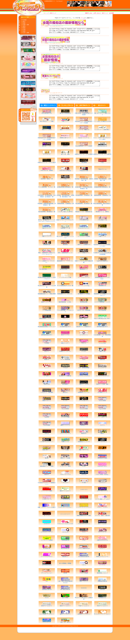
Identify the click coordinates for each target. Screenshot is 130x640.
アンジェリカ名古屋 (28, 40)
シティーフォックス (65, 439)
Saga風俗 (46, 422)
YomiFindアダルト (102, 472)
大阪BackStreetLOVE (102, 546)
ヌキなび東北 (102, 348)
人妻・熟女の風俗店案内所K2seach (65, 587)
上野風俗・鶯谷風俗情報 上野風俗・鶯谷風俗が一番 (65, 201)
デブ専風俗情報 (47, 316)
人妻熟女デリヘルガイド (84, 619)
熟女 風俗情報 (102, 316)
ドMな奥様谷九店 (84, 225)
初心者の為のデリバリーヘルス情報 (47, 292)
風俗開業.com (102, 291)
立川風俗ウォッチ (102, 398)
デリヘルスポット (102, 447)
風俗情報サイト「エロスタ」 (65, 299)
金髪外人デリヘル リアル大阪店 (47, 168)
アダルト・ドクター (102, 513)
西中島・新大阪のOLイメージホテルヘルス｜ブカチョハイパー (46, 226)
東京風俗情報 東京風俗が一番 (46, 217)
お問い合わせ (97, 13)
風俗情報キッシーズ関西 (46, 472)
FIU (47, 587)
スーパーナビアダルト (47, 562)
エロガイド (102, 554)
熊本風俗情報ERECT (102, 332)
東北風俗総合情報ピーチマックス (47, 332)
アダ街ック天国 (84, 422)
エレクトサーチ (102, 537)
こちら (82, 18)
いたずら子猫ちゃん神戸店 (65, 217)
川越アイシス (102, 242)
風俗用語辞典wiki (102, 151)
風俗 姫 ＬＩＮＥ (46, 151)
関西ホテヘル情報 (65, 463)
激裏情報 (102, 365)
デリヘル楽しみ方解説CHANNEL (102, 127)
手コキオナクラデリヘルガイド (102, 619)
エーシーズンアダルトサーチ (84, 504)
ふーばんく (47, 381)
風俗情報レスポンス (102, 578)
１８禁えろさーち (47, 504)
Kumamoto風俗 (84, 414)
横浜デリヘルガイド (65, 611)
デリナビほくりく (84, 406)
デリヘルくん (46, 160)
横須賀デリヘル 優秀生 (102, 217)
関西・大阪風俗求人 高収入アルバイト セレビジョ (46, 259)
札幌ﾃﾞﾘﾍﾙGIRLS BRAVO (28, 46)
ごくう (47, 373)
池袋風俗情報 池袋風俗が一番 (102, 201)
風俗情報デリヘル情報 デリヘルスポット (102, 300)
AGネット (65, 324)
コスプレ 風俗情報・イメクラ (102, 307)
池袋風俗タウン (84, 275)
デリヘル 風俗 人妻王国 (102, 521)
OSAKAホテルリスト (84, 233)
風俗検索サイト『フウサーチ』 (65, 266)
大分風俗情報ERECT (65, 332)
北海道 (25, 20)
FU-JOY (65, 406)
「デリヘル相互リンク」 (84, 258)
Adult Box (84, 480)
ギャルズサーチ (102, 373)
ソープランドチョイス (84, 381)
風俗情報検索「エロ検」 (65, 307)
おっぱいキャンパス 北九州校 (28, 53)
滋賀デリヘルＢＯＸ (65, 135)
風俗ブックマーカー (46, 307)
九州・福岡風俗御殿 (83, 373)
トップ (47, 13)
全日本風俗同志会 (47, 570)
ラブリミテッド (47, 628)
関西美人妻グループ (65, 143)
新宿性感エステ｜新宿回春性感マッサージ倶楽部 (47, 144)
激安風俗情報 (83, 307)
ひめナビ (83, 348)
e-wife (83, 546)
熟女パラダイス (84, 587)
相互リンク (53, 13)
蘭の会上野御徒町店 (65, 119)
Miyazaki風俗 (65, 414)
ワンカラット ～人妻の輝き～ (102, 135)
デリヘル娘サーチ (102, 422)
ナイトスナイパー (65, 519)
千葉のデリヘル (102, 175)
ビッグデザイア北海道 (84, 242)
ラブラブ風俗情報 (65, 365)
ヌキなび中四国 (65, 422)
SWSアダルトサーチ (102, 496)
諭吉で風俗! (65, 603)
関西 (24, 28)
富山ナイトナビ (65, 340)
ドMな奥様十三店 (102, 225)
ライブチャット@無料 (47, 546)
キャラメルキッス (28, 79)
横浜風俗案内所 (65, 554)
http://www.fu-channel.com (28, 7)
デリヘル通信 (65, 455)
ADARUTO (47, 529)
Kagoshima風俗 (47, 414)
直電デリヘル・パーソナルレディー (65, 226)
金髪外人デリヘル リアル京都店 (84, 160)
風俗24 (102, 439)
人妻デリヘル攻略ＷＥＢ (84, 250)
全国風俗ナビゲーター (84, 398)
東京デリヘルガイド (46, 611)
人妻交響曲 (84, 168)
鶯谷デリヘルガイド (65, 496)
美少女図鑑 (28, 85)
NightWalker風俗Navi (102, 266)
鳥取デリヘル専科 (47, 135)
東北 (24, 21)
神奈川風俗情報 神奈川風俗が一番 (102, 210)
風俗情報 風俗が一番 (47, 184)
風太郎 (47, 463)
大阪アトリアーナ (47, 242)
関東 (24, 23)
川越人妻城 (65, 168)
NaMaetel (65, 151)
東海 (24, 26)
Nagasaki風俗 (102, 414)
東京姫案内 (65, 390)
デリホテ (83, 357)
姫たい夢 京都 (65, 160)
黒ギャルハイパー (102, 233)
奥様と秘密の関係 (28, 104)
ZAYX (84, 537)
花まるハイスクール (83, 143)
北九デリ (46, 357)
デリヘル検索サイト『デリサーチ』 (46, 267)
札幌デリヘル (65, 447)
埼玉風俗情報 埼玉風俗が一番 (83, 209)
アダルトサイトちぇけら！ (65, 513)
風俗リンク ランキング (102, 275)
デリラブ (65, 488)
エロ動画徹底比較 (65, 504)
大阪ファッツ (65, 127)
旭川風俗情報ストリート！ (46, 275)
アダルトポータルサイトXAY (65, 529)
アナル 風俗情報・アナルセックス (65, 316)
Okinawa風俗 (102, 406)
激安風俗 (65, 250)
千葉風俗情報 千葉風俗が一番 (65, 209)
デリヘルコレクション (84, 283)
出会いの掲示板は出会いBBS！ (102, 324)
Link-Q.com (65, 537)
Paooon (47, 603)
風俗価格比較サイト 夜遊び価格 (47, 299)
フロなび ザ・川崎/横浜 (46, 398)
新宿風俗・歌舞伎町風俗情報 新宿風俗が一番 (47, 210)
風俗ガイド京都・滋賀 (102, 390)
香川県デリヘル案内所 (65, 381)
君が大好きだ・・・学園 (46, 127)
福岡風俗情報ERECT (46, 340)
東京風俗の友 (46, 554)
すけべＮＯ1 (83, 463)
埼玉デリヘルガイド (102, 611)
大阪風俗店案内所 (102, 587)
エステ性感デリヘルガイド (46, 619)
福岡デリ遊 (102, 357)
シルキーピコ (83, 495)
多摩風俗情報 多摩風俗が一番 (65, 192)
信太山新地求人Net (47, 119)
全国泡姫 (102, 595)
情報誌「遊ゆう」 (84, 324)
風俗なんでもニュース (102, 562)
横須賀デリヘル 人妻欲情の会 (83, 217)
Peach (83, 365)
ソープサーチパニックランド (84, 513)
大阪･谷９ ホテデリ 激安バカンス (102, 119)
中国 (24, 29)
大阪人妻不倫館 (28, 91)
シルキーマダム (28, 73)
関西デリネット (47, 406)
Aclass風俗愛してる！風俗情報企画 (102, 341)
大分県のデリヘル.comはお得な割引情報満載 (102, 259)
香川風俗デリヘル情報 (84, 299)
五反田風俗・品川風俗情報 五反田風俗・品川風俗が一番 (47, 201)
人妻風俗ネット (84, 431)
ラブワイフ (102, 488)
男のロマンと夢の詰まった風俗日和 (84, 604)
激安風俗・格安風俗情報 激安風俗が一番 (84, 185)
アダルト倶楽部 (84, 578)
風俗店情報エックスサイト (46, 324)
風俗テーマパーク (65, 431)
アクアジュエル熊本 (28, 98)
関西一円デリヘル (84, 455)
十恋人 (102, 168)
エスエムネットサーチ (47, 537)
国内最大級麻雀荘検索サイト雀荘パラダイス (47, 283)
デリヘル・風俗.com (83, 135)
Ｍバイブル (47, 521)
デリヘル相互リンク (65, 184)
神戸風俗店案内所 (65, 595)
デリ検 (84, 488)
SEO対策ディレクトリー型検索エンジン (47, 489)
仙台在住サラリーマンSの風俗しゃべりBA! (102, 251)
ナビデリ (102, 431)
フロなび (65, 373)
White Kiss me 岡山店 (65, 176)
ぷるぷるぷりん (28, 66)
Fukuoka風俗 (46, 431)
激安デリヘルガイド (65, 619)
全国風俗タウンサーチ (84, 447)
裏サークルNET (102, 529)
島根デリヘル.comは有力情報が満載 (84, 267)
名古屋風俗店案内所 (83, 562)
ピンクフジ (102, 455)
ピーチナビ (102, 570)
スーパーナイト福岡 (46, 496)
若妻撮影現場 (46, 250)
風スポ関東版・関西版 (65, 569)
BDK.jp (47, 439)
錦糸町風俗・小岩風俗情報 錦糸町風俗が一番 (83, 193)
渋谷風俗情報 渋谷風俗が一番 (83, 201)
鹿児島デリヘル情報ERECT (83, 332)
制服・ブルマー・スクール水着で (47, 513)
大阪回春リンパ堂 (65, 233)
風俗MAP (83, 439)
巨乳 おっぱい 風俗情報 (83, 316)
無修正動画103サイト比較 (84, 521)
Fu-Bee (84, 472)
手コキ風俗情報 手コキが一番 (46, 192)
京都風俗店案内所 (47, 595)
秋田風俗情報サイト (65, 275)
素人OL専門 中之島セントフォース (65, 242)
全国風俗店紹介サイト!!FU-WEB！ (102, 283)
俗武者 (65, 578)
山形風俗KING (102, 603)
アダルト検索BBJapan (84, 554)
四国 (24, 31)
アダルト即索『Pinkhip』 (102, 480)
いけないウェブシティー (46, 447)
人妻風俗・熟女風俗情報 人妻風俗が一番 (102, 185)
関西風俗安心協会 (102, 463)
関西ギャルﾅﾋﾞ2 (65, 348)
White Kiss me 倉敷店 (47, 176)
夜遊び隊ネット (47, 455)
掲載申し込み (88, 13)
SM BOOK (84, 593)
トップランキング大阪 (65, 283)
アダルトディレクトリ (84, 529)
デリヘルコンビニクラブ (102, 381)
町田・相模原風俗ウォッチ (65, 258)
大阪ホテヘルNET (84, 390)
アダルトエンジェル (65, 480)
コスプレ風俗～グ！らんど (102, 504)
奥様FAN (46, 365)
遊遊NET (46, 480)
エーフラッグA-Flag (83, 291)
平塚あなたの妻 (84, 176)
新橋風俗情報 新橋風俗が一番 (102, 192)
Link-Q (84, 570)
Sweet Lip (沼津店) (28, 60)
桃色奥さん (65, 562)
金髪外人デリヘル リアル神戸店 (102, 160)
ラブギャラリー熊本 (65, 472)
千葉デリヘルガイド (83, 611)
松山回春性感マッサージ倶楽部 (83, 151)
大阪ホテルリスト (47, 233)
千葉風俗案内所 (65, 546)
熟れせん (65, 398)
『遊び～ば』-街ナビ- (65, 628)
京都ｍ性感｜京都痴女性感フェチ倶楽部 (84, 119)
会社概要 (111, 13)
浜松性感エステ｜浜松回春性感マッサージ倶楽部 (84, 127)
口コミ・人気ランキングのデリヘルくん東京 (102, 144)
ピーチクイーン (84, 340)
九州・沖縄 (26, 32)
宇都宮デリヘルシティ (65, 357)
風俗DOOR (47, 390)
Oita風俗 (46, 348)
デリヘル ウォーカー (46, 578)
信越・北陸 (26, 24)
